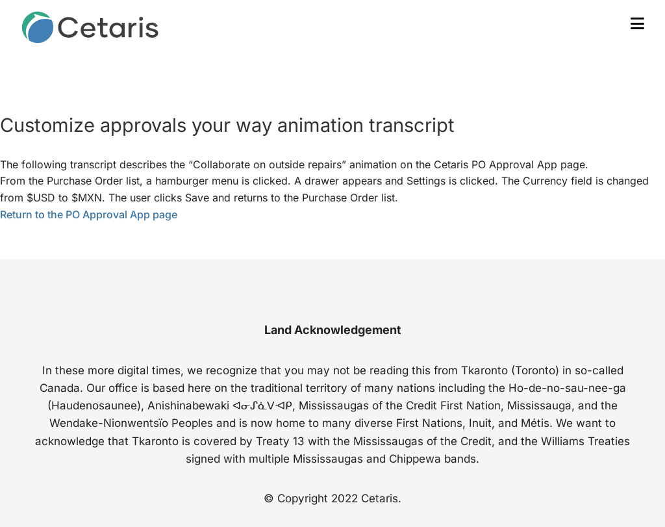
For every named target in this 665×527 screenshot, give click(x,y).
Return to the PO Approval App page (88, 214)
